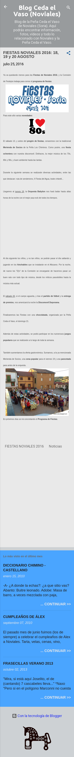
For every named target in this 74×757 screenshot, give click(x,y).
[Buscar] (68, 8)
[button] (68, 54)
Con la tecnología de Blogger (37, 716)
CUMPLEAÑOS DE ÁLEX (24, 617)
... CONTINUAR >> (55, 604)
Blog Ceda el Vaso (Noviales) (37, 10)
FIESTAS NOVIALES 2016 (24, 446)
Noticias (55, 446)
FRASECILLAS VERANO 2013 (28, 663)
